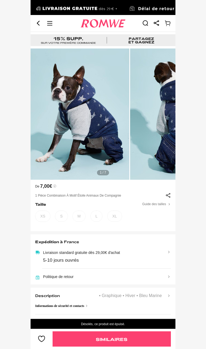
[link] (103, 8)
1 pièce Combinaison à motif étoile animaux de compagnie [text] (78, 195)
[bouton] (41, 339)
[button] (38, 23)
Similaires (111, 339)
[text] (103, 114)
